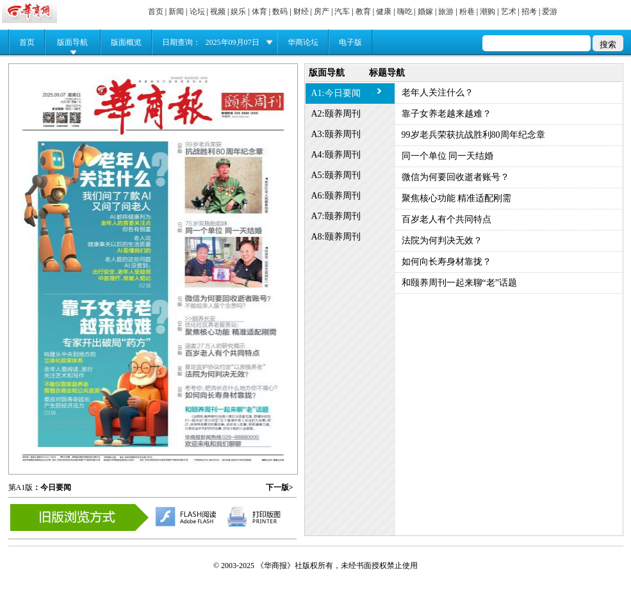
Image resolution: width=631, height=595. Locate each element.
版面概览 (126, 42)
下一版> (279, 487)
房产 (321, 11)
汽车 (342, 11)
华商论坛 (303, 42)
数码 (280, 11)
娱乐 (238, 11)
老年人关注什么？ (437, 92)
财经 (301, 11)
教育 (363, 11)
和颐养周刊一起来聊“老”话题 (459, 283)
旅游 (446, 11)
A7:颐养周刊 (336, 216)
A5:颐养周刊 (336, 175)
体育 (259, 11)
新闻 (176, 11)
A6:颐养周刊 (336, 195)
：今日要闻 (52, 487)
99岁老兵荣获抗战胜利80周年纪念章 (473, 135)
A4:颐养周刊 (336, 154)
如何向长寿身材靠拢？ (446, 261)
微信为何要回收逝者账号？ (455, 177)
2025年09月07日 (232, 42)
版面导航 (72, 42)
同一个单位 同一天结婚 (448, 156)
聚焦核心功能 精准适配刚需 (457, 198)
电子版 (350, 42)
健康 (383, 11)
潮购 (487, 11)
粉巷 (467, 11)
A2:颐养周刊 (336, 113)
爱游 (549, 11)
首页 (155, 11)
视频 (217, 11)
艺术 (508, 11)
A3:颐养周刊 (336, 134)
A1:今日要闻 (336, 93)
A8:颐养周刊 (336, 236)
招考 (529, 11)
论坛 (197, 11)
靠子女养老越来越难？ (446, 113)
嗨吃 (405, 11)
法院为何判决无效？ (442, 240)
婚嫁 (425, 11)
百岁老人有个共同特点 (446, 219)
